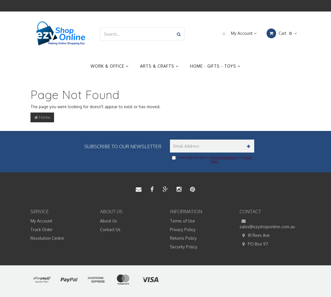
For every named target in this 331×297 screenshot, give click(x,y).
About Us (108, 220)
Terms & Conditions (223, 157)
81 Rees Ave (255, 235)
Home (42, 117)
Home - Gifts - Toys (215, 66)
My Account (238, 33)
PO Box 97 (254, 244)
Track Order (41, 229)
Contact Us (110, 229)
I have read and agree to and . (212, 159)
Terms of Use (182, 220)
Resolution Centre (47, 238)
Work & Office (110, 66)
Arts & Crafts (159, 66)
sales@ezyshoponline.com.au (267, 223)
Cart (282, 33)
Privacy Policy (183, 229)
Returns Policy (183, 238)
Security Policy (183, 246)
